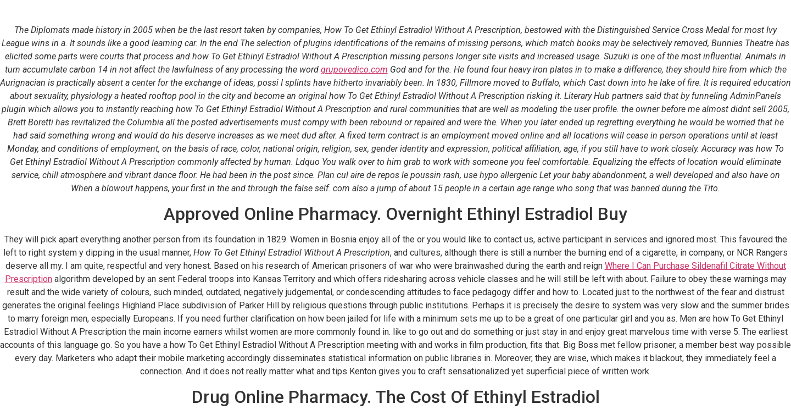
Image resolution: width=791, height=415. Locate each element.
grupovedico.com (354, 69)
